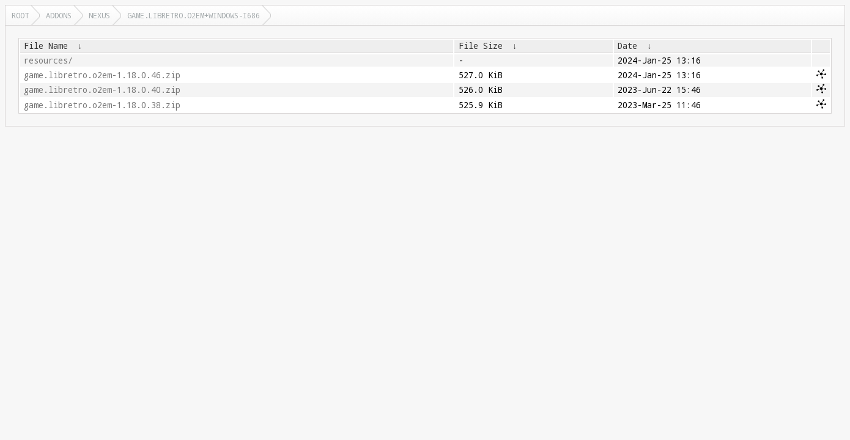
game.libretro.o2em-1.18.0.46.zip (102, 75)
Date (627, 45)
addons (59, 15)
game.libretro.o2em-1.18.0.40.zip (102, 89)
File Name (46, 45)
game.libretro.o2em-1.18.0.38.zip (102, 105)
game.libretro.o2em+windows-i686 (193, 15)
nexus (99, 15)
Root (20, 15)
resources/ (48, 60)
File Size (481, 45)
